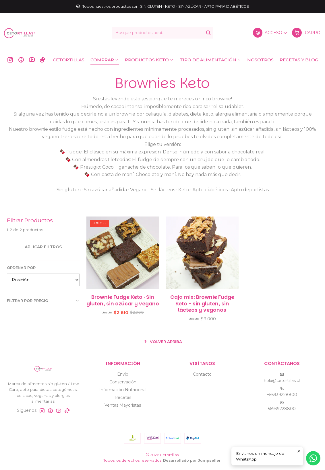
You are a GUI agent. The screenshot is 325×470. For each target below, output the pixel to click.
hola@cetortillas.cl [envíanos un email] (282, 378)
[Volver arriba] (162, 342)
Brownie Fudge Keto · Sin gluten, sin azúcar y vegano (122, 304)
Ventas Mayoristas (123, 405)
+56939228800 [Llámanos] (282, 392)
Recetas (123, 397)
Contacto (202, 374)
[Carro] (306, 32)
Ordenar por (21, 268)
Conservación (122, 382)
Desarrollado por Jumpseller (192, 460)
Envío (122, 374)
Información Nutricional (122, 389)
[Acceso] (270, 32)
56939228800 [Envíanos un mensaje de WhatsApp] (282, 406)
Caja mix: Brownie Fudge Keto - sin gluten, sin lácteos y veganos (202, 310)
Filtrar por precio (43, 300)
